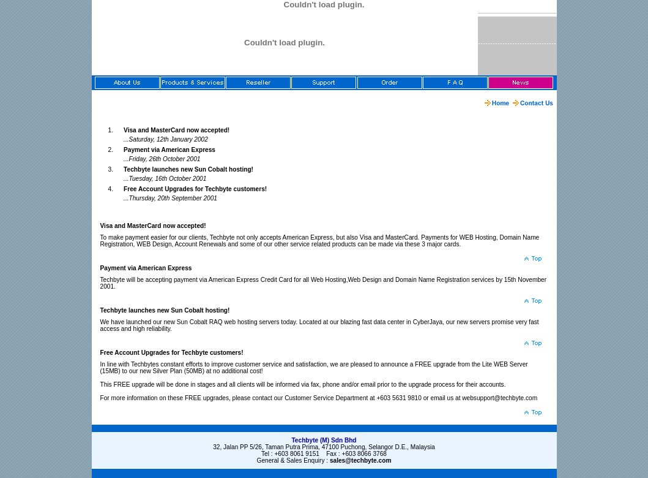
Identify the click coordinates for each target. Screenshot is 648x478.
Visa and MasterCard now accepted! (176, 130)
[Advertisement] (142, 103)
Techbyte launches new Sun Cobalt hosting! (188, 169)
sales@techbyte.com (360, 460)
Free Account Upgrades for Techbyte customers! (195, 189)
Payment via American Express (169, 149)
